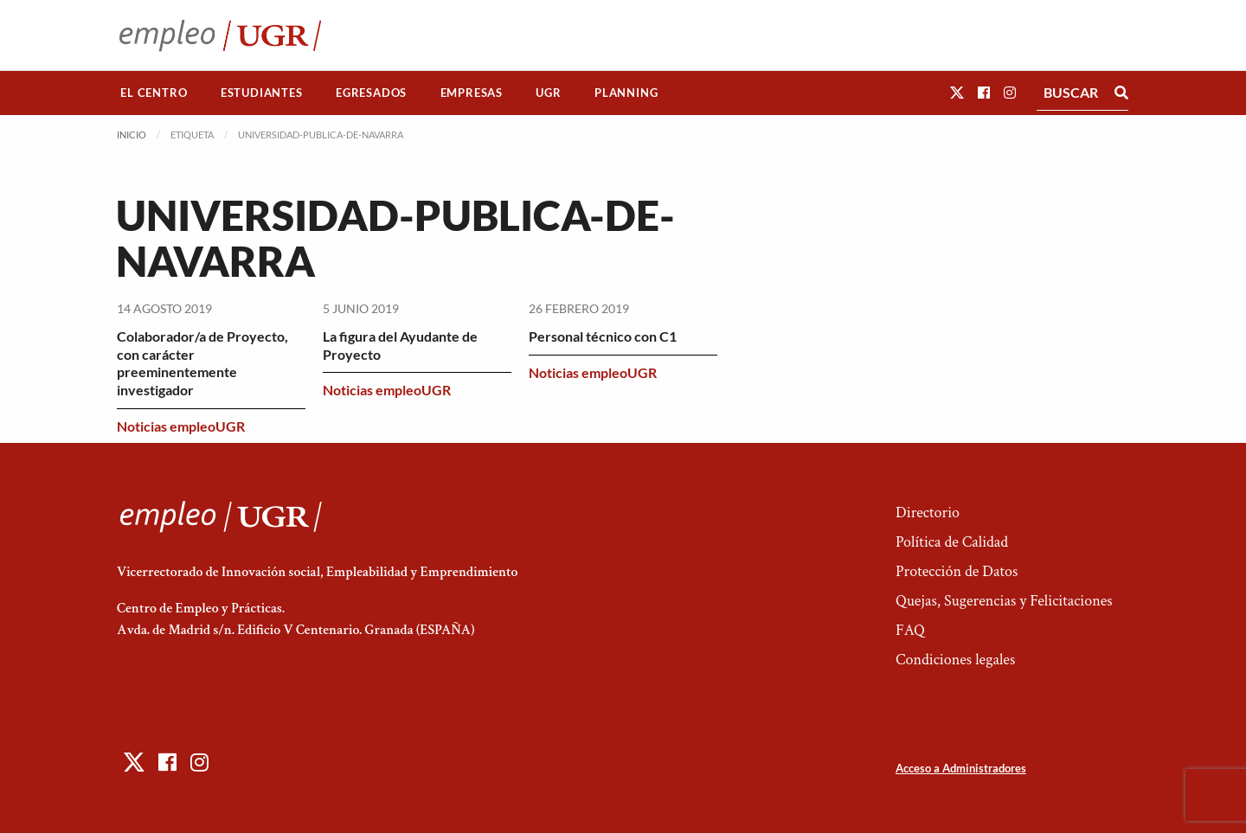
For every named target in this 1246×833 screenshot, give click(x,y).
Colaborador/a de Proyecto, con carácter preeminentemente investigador (202, 363)
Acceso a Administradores (961, 768)
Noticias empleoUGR (181, 426)
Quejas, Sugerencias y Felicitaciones (1004, 601)
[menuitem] (154, 93)
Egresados (371, 92)
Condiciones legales (955, 660)
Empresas (471, 92)
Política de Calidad (952, 542)
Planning (626, 92)
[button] (957, 92)
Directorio (928, 512)
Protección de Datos (957, 571)
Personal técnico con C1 (603, 336)
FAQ (910, 630)
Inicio (131, 134)
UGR (548, 92)
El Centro (153, 92)
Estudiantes (262, 92)
